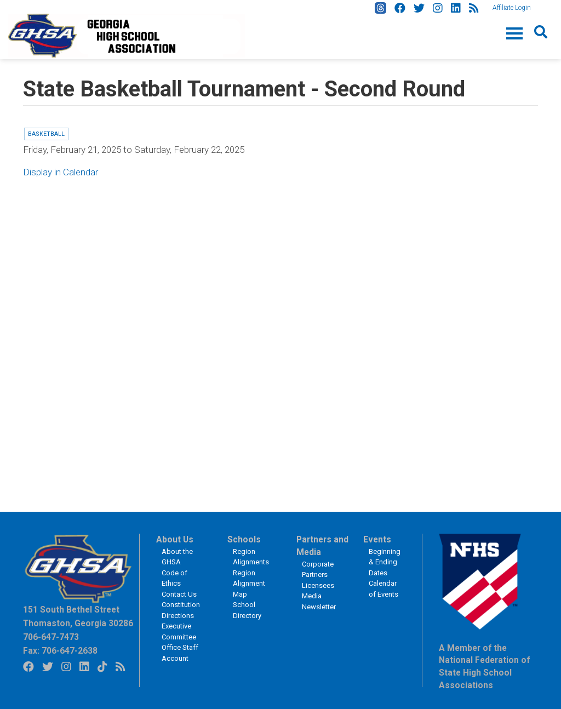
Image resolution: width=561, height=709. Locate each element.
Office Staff (180, 647)
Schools (244, 540)
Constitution (181, 605)
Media (312, 596)
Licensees (318, 585)
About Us (174, 540)
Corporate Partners (318, 569)
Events (377, 540)
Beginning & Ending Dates (384, 562)
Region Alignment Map (249, 583)
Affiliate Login (512, 8)
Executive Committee (179, 631)
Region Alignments (251, 557)
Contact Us (179, 594)
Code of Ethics (174, 578)
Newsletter (319, 607)
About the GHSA (177, 557)
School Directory (247, 610)
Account (175, 658)
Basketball (46, 134)
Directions (178, 615)
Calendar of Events (383, 588)
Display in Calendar (60, 172)
